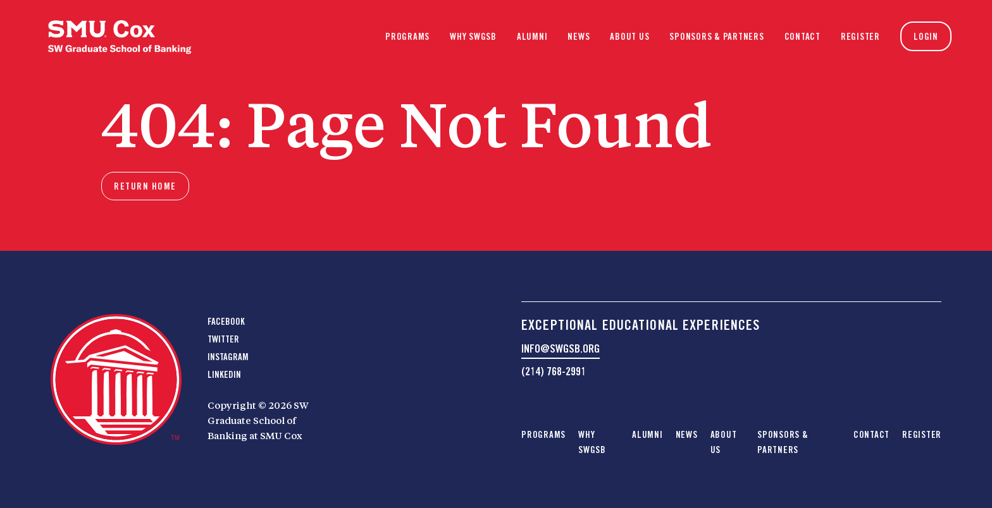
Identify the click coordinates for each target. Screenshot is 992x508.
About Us (629, 36)
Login (926, 36)
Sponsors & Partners (716, 36)
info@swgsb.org (560, 348)
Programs (407, 36)
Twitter (223, 339)
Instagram (228, 357)
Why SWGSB (473, 36)
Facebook (226, 321)
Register (860, 36)
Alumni (532, 36)
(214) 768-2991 (553, 371)
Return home (145, 186)
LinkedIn (224, 374)
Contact (802, 36)
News (578, 36)
